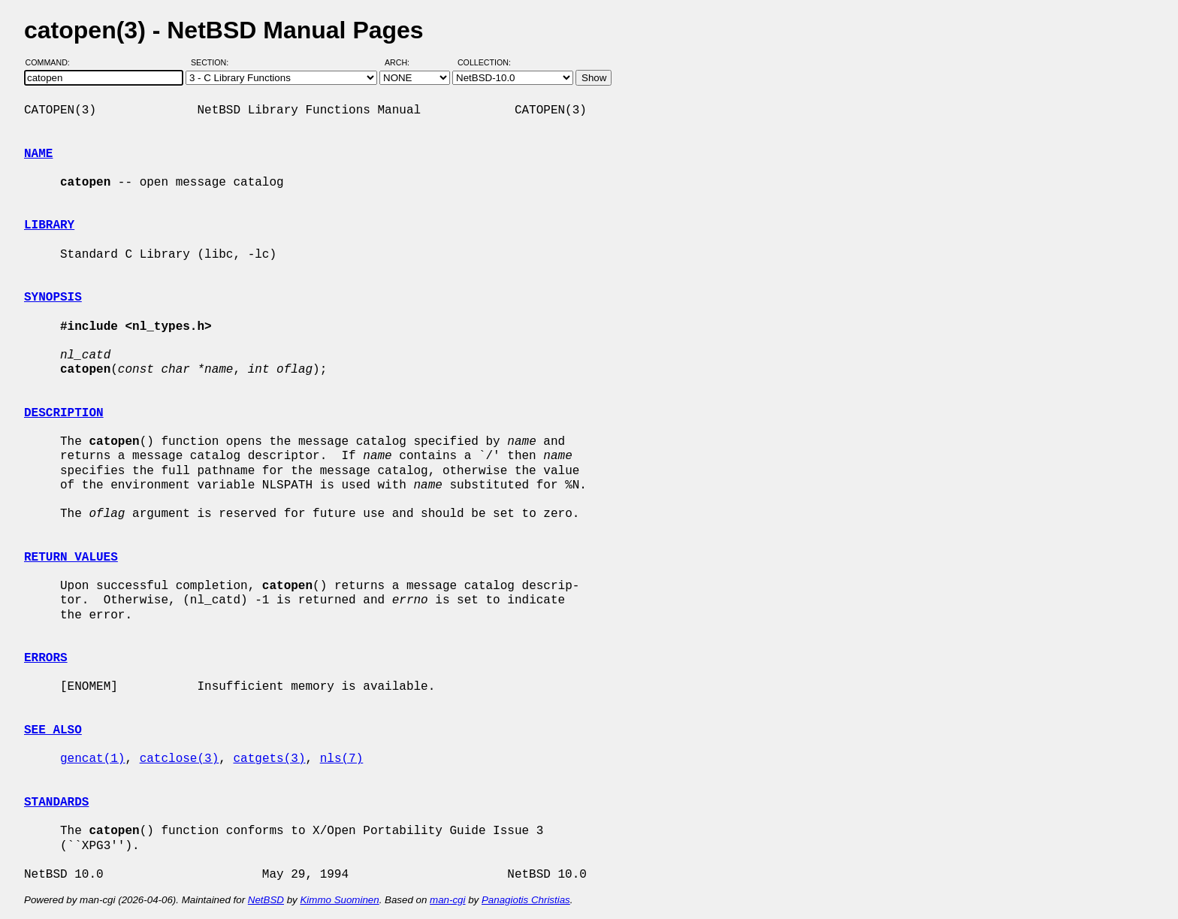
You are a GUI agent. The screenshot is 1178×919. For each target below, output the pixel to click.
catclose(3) (179, 759)
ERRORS (46, 658)
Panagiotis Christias (526, 899)
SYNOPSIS (53, 297)
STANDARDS (56, 802)
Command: (52, 62)
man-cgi (447, 899)
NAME (38, 154)
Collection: (484, 62)
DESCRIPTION (64, 413)
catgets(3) (269, 759)
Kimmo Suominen (339, 899)
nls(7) (342, 759)
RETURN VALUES (71, 557)
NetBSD (266, 899)
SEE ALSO (53, 730)
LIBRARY (49, 225)
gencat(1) (92, 759)
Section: (213, 62)
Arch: (404, 62)
